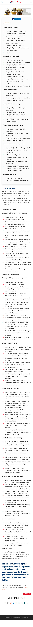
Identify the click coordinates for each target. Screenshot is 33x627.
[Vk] (22, 603)
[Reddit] (10, 603)
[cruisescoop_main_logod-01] (17, 1)
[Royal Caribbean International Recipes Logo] (16, 19)
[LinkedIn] (13, 603)
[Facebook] (5, 603)
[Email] (27, 603)
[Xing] (25, 603)
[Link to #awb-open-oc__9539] (4, 2)
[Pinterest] (19, 603)
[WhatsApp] (16, 603)
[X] (8, 603)
